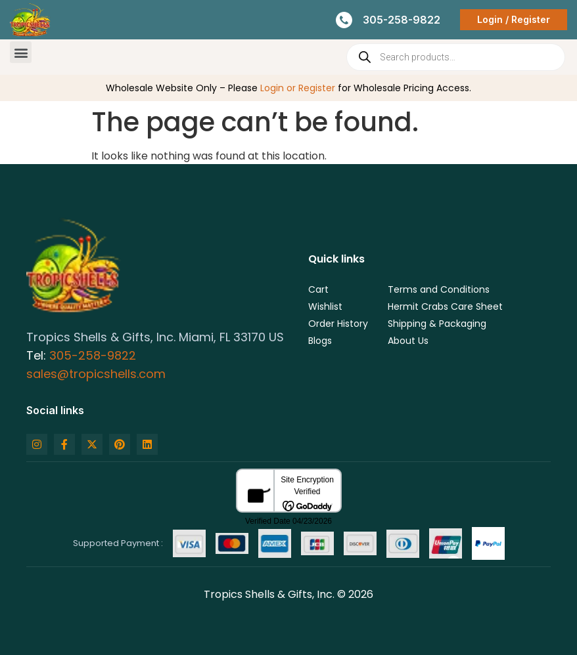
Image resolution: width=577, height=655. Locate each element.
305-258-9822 (92, 355)
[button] (21, 52)
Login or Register (297, 88)
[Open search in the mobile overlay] (455, 57)
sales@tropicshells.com (96, 374)
